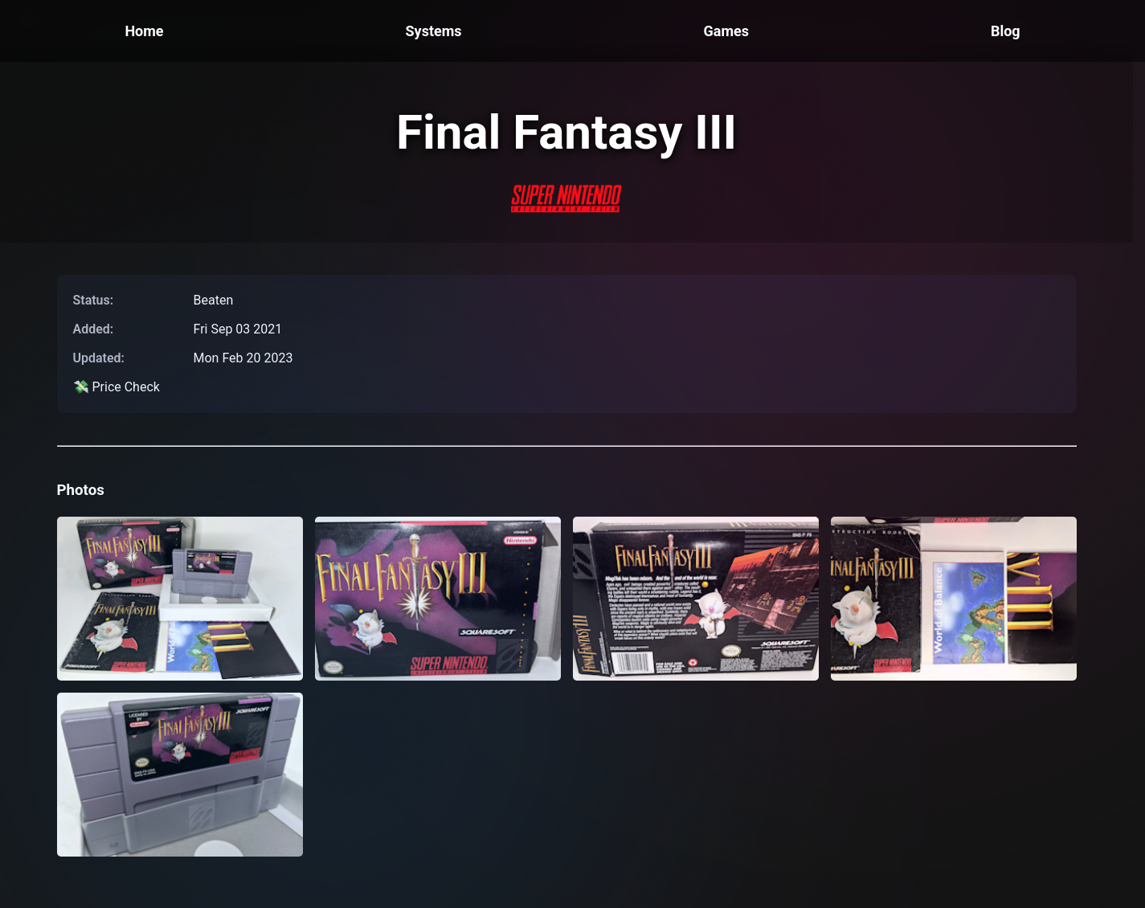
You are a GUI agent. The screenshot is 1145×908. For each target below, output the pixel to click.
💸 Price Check (116, 387)
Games (725, 30)
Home (144, 30)
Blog (1005, 30)
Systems (434, 30)
